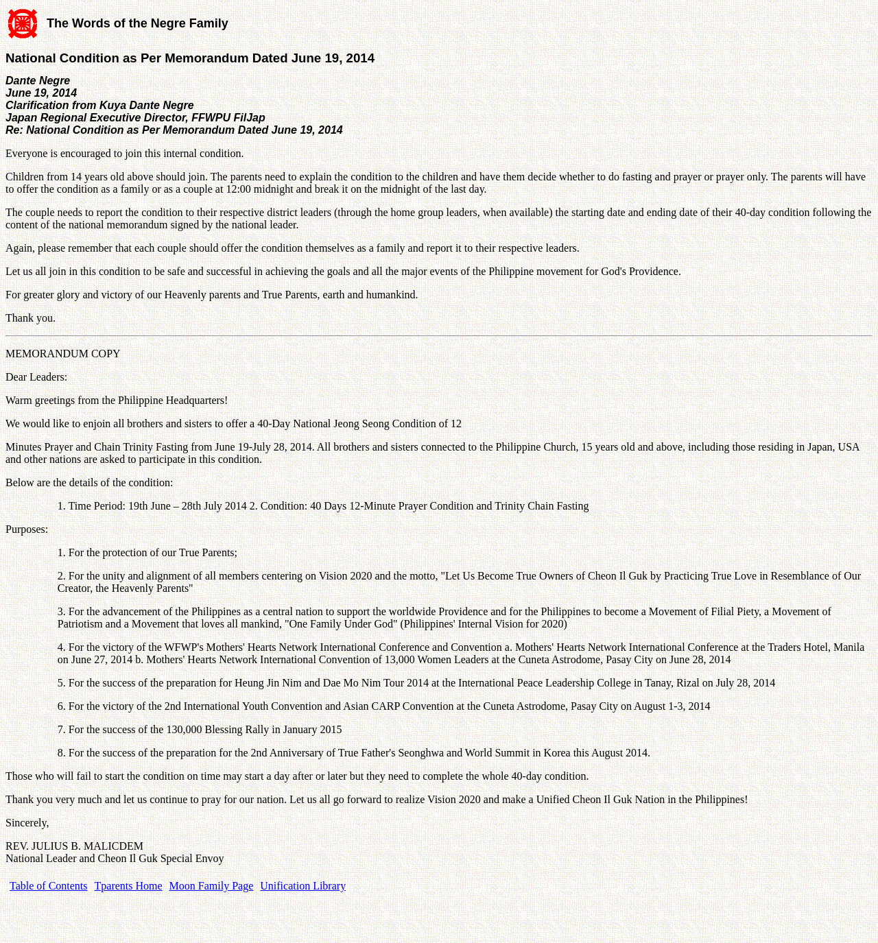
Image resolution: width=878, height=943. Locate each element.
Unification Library (303, 886)
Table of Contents (49, 886)
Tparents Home (129, 886)
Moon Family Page (211, 886)
